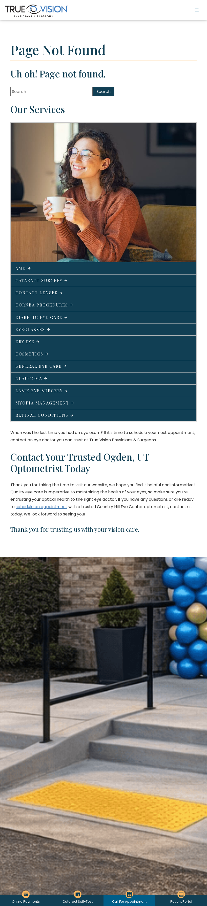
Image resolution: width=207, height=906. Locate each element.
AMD (23, 268)
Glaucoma (31, 378)
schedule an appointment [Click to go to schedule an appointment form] (41, 507)
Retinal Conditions (44, 415)
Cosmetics (32, 354)
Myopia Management (44, 403)
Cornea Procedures (44, 305)
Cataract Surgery (41, 280)
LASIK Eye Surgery (41, 390)
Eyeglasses (32, 329)
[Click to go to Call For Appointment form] (129, 900)
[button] (196, 10)
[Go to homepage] (36, 11)
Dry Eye (27, 341)
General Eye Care (41, 366)
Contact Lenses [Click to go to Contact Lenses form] (39, 292)
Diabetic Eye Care (41, 317)
